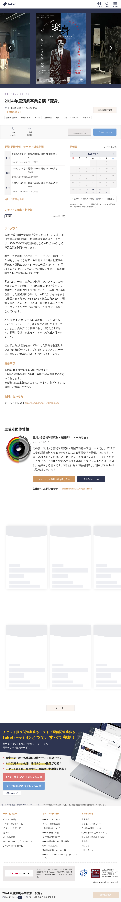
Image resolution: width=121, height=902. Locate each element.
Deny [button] (96, 888)
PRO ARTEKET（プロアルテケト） (19, 841)
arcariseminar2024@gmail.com (42, 402)
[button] (3, 891)
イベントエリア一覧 (12, 828)
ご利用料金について (51, 828)
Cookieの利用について (92, 828)
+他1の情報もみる (14, 199)
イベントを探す (10, 819)
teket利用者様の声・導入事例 (55, 841)
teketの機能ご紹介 (50, 832)
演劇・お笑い (11, 94)
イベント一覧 (34, 805)
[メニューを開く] (115, 4)
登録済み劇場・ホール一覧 (54, 850)
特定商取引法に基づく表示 (93, 837)
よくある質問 (9, 837)
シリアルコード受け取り (14, 845)
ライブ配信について (51, 837)
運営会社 (85, 841)
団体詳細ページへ (91, 479)
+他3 (20, 897)
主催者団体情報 (105, 110)
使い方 (6, 832)
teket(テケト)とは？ (51, 819)
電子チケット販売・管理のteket (13, 805)
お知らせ (85, 845)
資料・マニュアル (50, 845)
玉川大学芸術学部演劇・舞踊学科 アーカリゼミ (61, 437)
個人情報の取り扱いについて (94, 832)
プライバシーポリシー (91, 823)
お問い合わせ (87, 850)
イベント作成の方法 (51, 823)
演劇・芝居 (25, 94)
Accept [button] (111, 888)
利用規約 (85, 819)
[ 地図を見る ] (14, 112)
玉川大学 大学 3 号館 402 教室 (42, 897)
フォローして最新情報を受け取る (54, 479)
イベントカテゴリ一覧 (13, 823)
